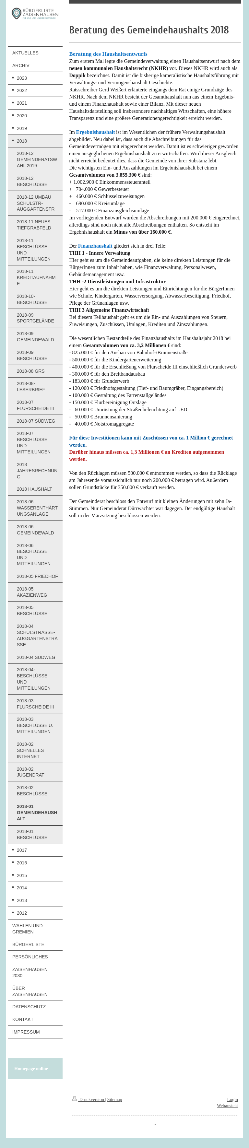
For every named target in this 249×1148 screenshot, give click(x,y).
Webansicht (227, 1105)
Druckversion (88, 1099)
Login (232, 1099)
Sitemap (114, 1099)
